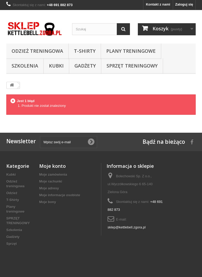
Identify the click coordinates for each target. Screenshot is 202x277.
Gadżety (85, 66)
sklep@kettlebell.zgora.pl (127, 227)
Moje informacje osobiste (59, 195)
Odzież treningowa (37, 51)
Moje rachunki (50, 181)
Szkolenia (25, 66)
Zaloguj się (184, 4)
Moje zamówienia (53, 174)
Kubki (56, 66)
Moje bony (47, 202)
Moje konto (52, 166)
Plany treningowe (131, 51)
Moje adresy (49, 188)
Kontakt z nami (158, 4)
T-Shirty (84, 51)
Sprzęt (11, 244)
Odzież (11, 193)
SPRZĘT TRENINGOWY (132, 66)
